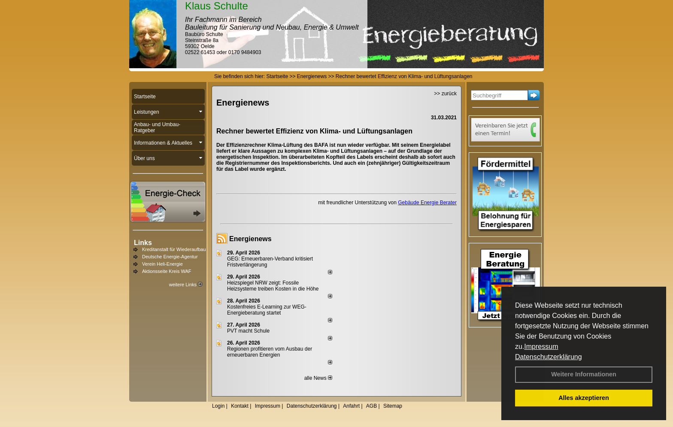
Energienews (250, 238)
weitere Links (185, 284)
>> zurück (445, 94)
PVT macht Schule (248, 331)
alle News (318, 378)
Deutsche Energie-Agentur (170, 256)
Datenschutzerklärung (548, 356)
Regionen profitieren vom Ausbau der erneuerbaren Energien (269, 352)
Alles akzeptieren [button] (583, 397)
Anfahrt (351, 406)
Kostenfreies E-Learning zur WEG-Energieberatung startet (266, 310)
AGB (371, 406)
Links (143, 242)
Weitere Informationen (583, 374)
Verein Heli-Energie (162, 263)
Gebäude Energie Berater (427, 203)
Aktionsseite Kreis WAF (166, 271)
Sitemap (392, 406)
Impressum (541, 346)
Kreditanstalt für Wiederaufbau (174, 249)
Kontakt (240, 406)
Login (218, 406)
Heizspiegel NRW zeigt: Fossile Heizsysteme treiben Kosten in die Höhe (272, 286)
